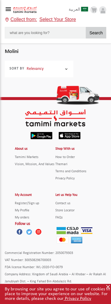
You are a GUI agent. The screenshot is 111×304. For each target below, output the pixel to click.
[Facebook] (19, 232)
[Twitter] (29, 232)
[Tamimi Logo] (25, 10)
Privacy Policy (77, 298)
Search (96, 32)
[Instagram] (38, 232)
